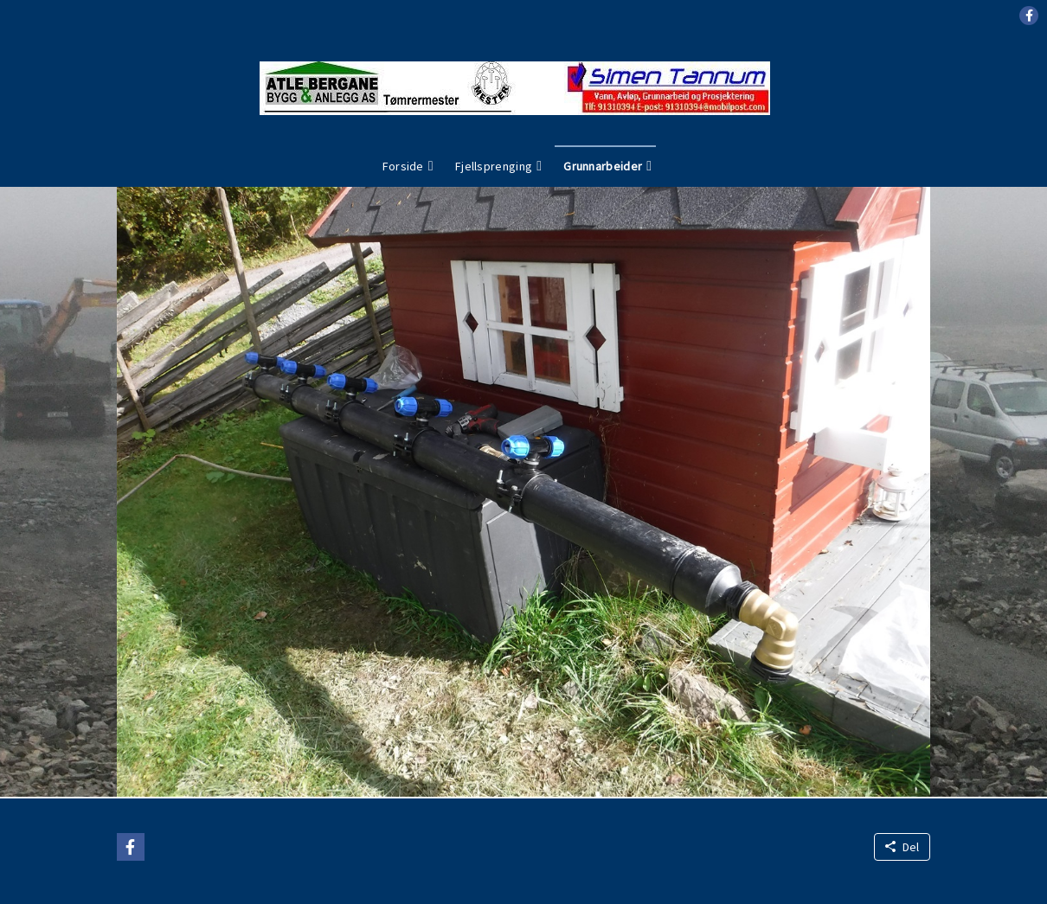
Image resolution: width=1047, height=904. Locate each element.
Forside (403, 166)
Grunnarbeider (602, 166)
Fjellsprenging (493, 166)
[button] (1028, 15)
